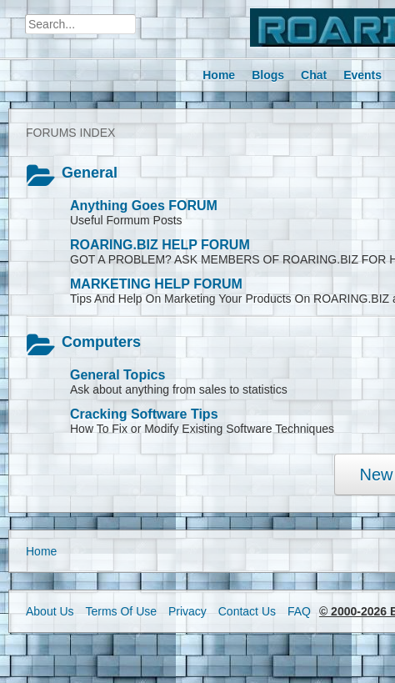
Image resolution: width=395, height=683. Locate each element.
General (90, 172)
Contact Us (247, 611)
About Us (50, 611)
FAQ (299, 611)
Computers (101, 342)
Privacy (187, 611)
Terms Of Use (121, 611)
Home (41, 551)
